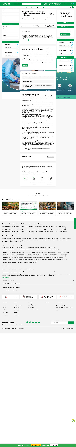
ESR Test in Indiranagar (16, 238)
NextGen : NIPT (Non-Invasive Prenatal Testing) (63, 44)
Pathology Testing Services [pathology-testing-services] (33, 304)
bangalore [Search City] (17, 3)
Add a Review (50, 156)
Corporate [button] (16, 0)
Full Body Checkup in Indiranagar (8, 247)
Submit (71, 322)
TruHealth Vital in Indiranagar (63, 252)
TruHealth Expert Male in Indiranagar (9, 257)
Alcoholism (5, 26)
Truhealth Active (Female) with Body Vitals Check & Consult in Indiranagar (16, 249)
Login (70, 7)
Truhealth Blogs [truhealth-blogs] (17, 310)
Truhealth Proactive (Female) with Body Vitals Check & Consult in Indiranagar (16, 250)
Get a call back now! (36, 445)
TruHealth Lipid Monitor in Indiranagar (60, 259)
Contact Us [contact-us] (58, 304)
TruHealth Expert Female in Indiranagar (24, 257)
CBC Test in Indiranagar (6, 238)
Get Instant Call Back (65, 34)
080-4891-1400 (54, 445)
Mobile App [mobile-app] (16, 312)
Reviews (4, 19)
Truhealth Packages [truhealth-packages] (18, 309)
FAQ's (4, 16)
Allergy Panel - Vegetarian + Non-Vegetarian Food (62, 52)
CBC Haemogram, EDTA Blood (62, 50)
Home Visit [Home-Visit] (39, 7)
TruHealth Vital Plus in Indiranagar (33, 254)
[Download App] (5, 322)
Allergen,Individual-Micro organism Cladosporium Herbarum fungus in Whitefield (49, 228)
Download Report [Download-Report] (64, 7)
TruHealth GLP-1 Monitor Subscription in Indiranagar (26, 262)
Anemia (4, 31)
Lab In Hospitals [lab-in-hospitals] (31, 307)
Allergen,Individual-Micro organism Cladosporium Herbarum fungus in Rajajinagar (51, 231)
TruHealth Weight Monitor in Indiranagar (9, 259)
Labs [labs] (15, 314)
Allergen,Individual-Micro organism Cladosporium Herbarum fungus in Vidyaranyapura (18, 231)
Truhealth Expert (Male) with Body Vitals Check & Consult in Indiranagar (45, 250)
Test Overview (6, 13)
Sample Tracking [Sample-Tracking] (57, 7)
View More (18, 199)
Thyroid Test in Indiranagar (63, 240)
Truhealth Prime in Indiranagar (21, 247)
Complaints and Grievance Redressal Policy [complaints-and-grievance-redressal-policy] (64, 307)
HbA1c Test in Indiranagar (52, 240)
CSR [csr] (3, 310)
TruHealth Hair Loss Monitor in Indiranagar (46, 261)
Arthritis (4, 33)
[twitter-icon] (30, 322)
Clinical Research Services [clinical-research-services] (33, 309)
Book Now (25, 65)
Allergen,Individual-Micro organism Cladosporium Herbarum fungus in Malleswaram (18, 226)
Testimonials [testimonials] (16, 315)
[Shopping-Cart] (73, 7)
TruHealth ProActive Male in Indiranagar (40, 255)
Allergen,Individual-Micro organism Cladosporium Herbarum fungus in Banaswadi (17, 228)
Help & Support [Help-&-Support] (66, 3)
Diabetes (4, 37)
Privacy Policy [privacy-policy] (71, 328)
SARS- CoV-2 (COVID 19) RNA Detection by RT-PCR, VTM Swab (63, 42)
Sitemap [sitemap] (58, 309)
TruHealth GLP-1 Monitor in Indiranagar (63, 261)
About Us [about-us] (4, 304)
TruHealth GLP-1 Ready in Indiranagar (9, 262)
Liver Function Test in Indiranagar (52, 238)
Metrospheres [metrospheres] (47, 304)
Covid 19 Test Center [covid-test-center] (18, 305)
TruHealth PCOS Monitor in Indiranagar (25, 259)
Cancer (4, 35)
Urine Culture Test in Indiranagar (39, 238)
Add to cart (65, 22)
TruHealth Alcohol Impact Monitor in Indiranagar (43, 259)
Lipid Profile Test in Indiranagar (65, 238)
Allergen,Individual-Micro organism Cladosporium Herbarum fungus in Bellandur (50, 226)
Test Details (5, 11)
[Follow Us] (27, 322)
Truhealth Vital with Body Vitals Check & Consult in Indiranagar (14, 254)
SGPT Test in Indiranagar (7, 240)
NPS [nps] (57, 310)
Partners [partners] (4, 307)
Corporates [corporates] (5, 309)
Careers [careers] (4, 314)
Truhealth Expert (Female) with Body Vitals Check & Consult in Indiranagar (16, 252)
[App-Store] (73, 3)
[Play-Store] (71, 3)
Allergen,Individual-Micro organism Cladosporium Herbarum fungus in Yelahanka (53, 229)
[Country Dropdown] (66, 4)
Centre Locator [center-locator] (17, 304)
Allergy (4, 28)
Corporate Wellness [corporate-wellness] (32, 305)
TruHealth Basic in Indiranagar (37, 252)
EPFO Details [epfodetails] (5, 315)
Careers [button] (20, 0)
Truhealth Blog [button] (62, 0)
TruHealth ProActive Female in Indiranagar (57, 255)
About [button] (3, 0)
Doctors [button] (7, 0)
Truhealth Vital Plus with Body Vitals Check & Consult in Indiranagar (53, 254)
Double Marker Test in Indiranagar (8, 241)
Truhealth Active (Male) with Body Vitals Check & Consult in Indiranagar (41, 247)
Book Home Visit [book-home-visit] (17, 307)
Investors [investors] (5, 305)
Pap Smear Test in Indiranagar (30, 240)
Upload (45, 7)
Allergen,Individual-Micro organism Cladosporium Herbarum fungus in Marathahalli (18, 233)
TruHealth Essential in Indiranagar (50, 252)
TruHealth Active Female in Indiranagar (24, 255)
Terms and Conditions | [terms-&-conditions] (64, 328)
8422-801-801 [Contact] (49, 4)
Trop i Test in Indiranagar (26, 238)
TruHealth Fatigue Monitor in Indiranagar (30, 261)
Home (1, 8)
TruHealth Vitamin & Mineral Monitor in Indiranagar (11, 261)
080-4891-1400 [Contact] (57, 4)
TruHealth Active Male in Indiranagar (9, 255)
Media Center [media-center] (5, 312)
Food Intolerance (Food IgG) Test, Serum (62, 47)
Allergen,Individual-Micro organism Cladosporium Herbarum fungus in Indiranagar (17, 8)
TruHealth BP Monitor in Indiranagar (56, 257)
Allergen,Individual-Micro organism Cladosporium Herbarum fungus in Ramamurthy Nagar (19, 229)
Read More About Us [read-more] (6, 277)
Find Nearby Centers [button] (69, 0)
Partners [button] (11, 0)
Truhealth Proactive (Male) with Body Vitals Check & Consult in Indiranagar (45, 249)
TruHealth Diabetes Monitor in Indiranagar (41, 257)
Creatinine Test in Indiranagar (21, 241)
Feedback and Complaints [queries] (61, 305)
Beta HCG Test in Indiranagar (18, 240)
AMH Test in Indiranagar (41, 240)
